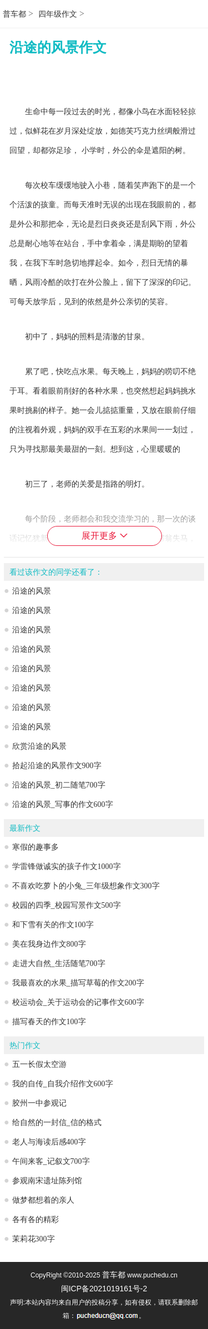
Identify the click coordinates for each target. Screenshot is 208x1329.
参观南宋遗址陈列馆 (47, 1181)
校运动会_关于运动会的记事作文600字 (78, 1002)
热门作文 (24, 1045)
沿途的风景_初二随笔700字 (58, 785)
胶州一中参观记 (39, 1103)
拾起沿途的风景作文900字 (57, 765)
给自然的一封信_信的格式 (57, 1122)
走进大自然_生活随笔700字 (58, 963)
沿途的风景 (31, 591)
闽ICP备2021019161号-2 (104, 1288)
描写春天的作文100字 (49, 1022)
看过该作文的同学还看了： (56, 572)
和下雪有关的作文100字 (53, 925)
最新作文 (24, 828)
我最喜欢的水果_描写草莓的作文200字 (78, 983)
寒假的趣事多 (35, 847)
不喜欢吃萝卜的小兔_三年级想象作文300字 (86, 886)
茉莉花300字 (33, 1239)
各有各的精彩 (35, 1219)
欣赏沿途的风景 (39, 746)
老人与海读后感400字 (49, 1142)
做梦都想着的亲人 (43, 1200)
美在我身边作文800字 (49, 944)
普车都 (14, 14)
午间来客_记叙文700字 (51, 1161)
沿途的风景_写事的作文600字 (62, 804)
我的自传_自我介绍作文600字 (62, 1084)
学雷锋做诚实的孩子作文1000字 (66, 866)
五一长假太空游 (39, 1064)
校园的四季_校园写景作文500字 (66, 905)
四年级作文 (57, 14)
